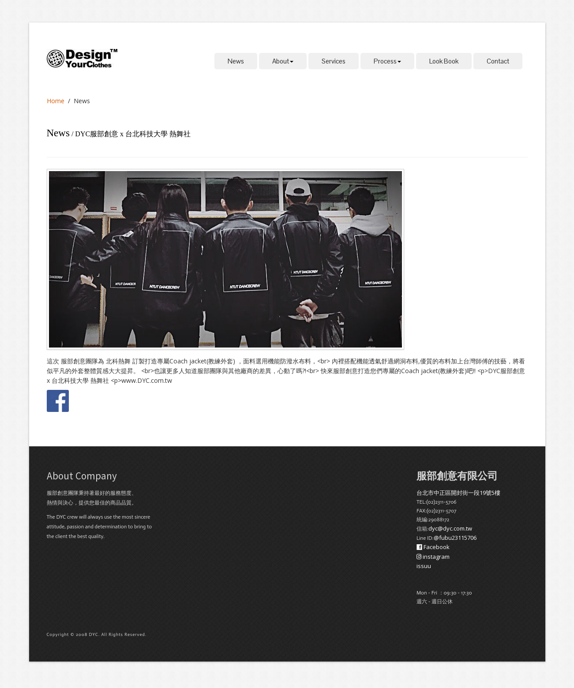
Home (55, 101)
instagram (433, 557)
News (236, 61)
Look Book (443, 61)
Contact (498, 61)
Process (387, 61)
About (282, 61)
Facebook (433, 547)
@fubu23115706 (455, 538)
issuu (423, 566)
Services (333, 61)
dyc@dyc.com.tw (450, 528)
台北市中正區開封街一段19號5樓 (458, 493)
